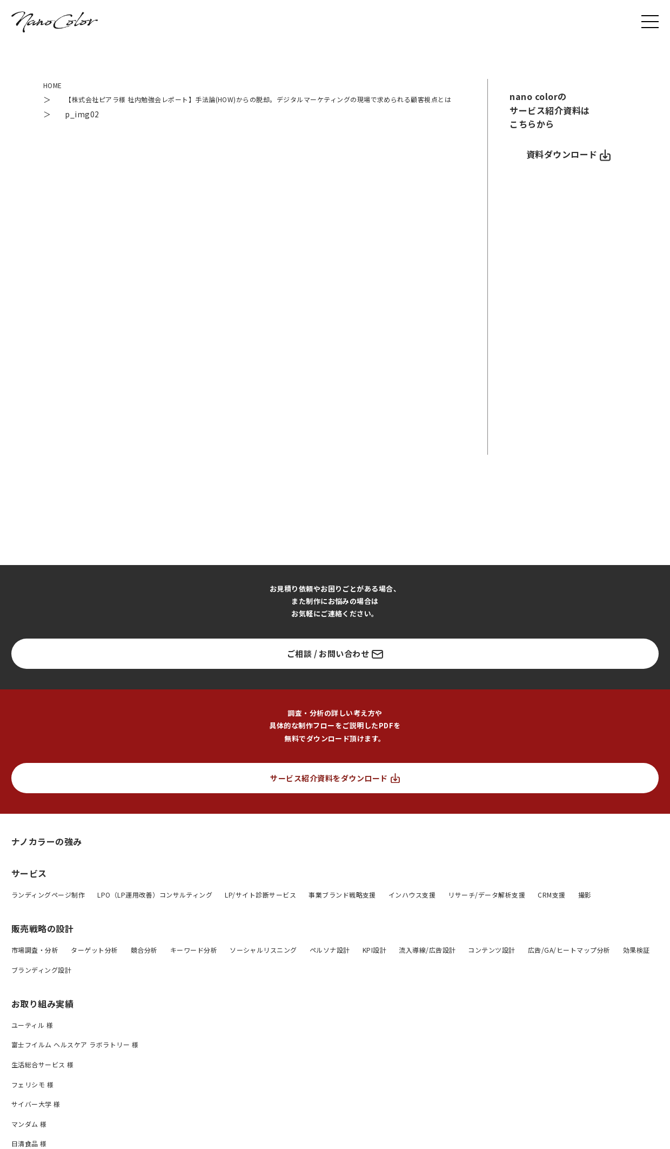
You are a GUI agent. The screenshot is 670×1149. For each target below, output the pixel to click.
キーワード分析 (193, 961)
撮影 (585, 906)
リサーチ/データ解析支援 (486, 906)
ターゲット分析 (94, 961)
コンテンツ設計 (491, 961)
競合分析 (144, 961)
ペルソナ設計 (330, 961)
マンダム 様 (29, 1135)
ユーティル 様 (32, 1036)
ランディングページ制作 (48, 906)
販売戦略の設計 (42, 940)
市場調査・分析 (34, 961)
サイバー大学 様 (36, 1116)
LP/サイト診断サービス (260, 906)
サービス (29, 885)
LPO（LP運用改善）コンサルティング (154, 906)
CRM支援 (551, 906)
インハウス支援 (411, 906)
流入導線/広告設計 (427, 961)
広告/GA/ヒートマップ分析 (569, 961)
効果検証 (636, 961)
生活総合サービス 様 (42, 1076)
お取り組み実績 (42, 1015)
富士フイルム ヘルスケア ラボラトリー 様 (74, 1056)
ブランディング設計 (41, 981)
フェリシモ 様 (32, 1096)
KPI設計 (374, 961)
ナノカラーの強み (46, 853)
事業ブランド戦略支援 (342, 906)
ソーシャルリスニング (263, 961)
